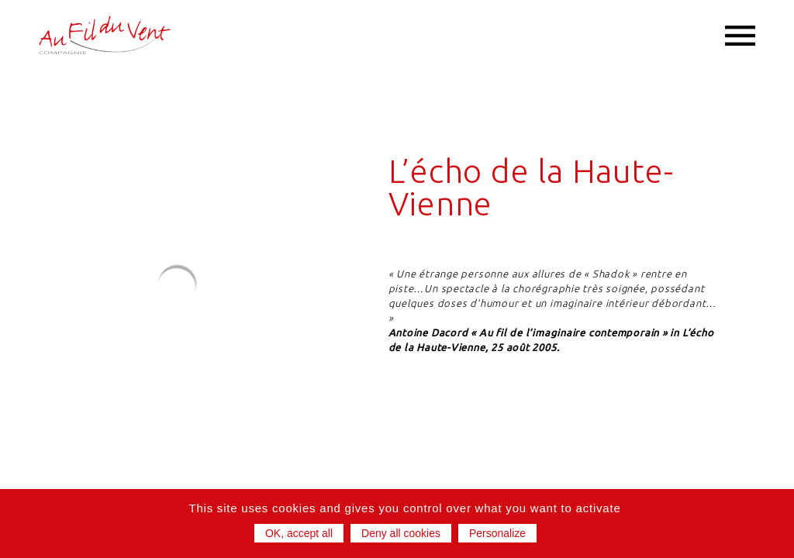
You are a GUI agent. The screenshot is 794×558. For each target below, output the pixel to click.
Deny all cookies (400, 533)
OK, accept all (299, 533)
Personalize (497, 533)
